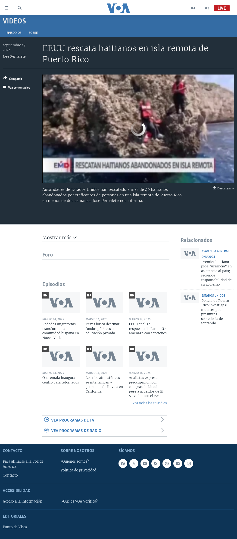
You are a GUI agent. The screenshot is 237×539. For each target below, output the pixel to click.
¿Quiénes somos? (75, 461)
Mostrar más (59, 237)
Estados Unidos (213, 295)
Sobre (33, 33)
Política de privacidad (78, 470)
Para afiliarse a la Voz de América (23, 464)
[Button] (12, 79)
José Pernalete (14, 56)
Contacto (10, 475)
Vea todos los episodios (150, 403)
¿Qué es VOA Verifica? (80, 501)
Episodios (13, 33)
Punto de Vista (15, 527)
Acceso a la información (22, 501)
